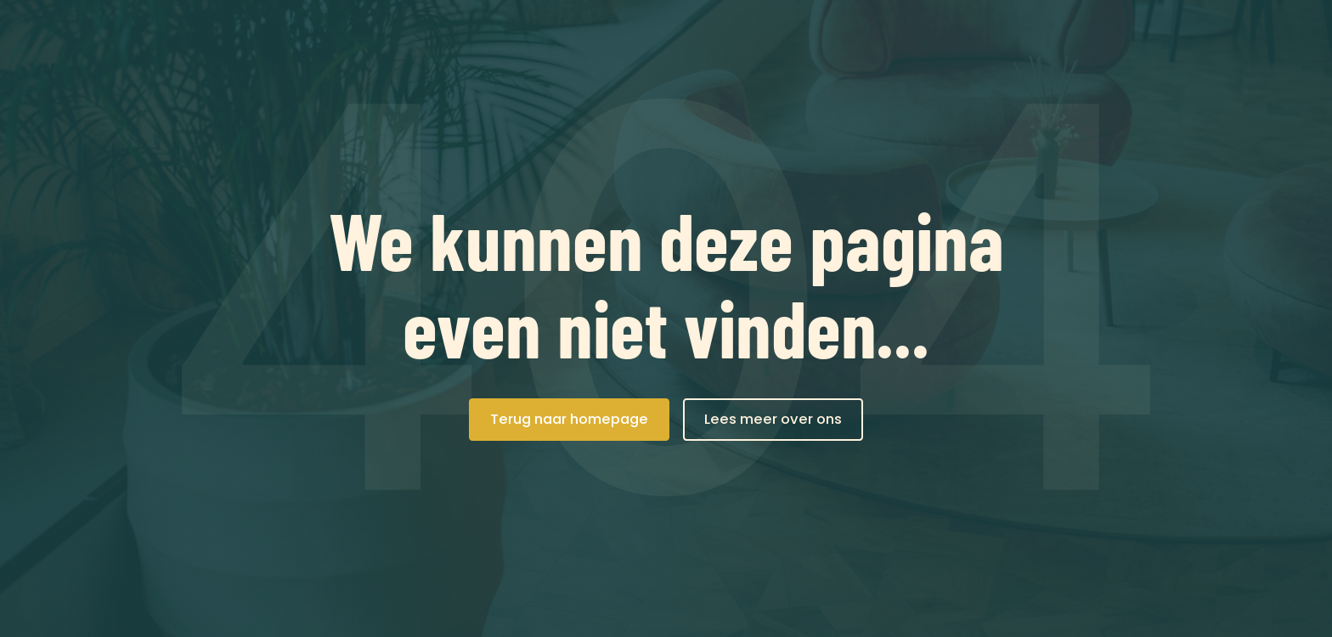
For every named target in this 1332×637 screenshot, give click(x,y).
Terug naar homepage (569, 419)
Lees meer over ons (773, 419)
